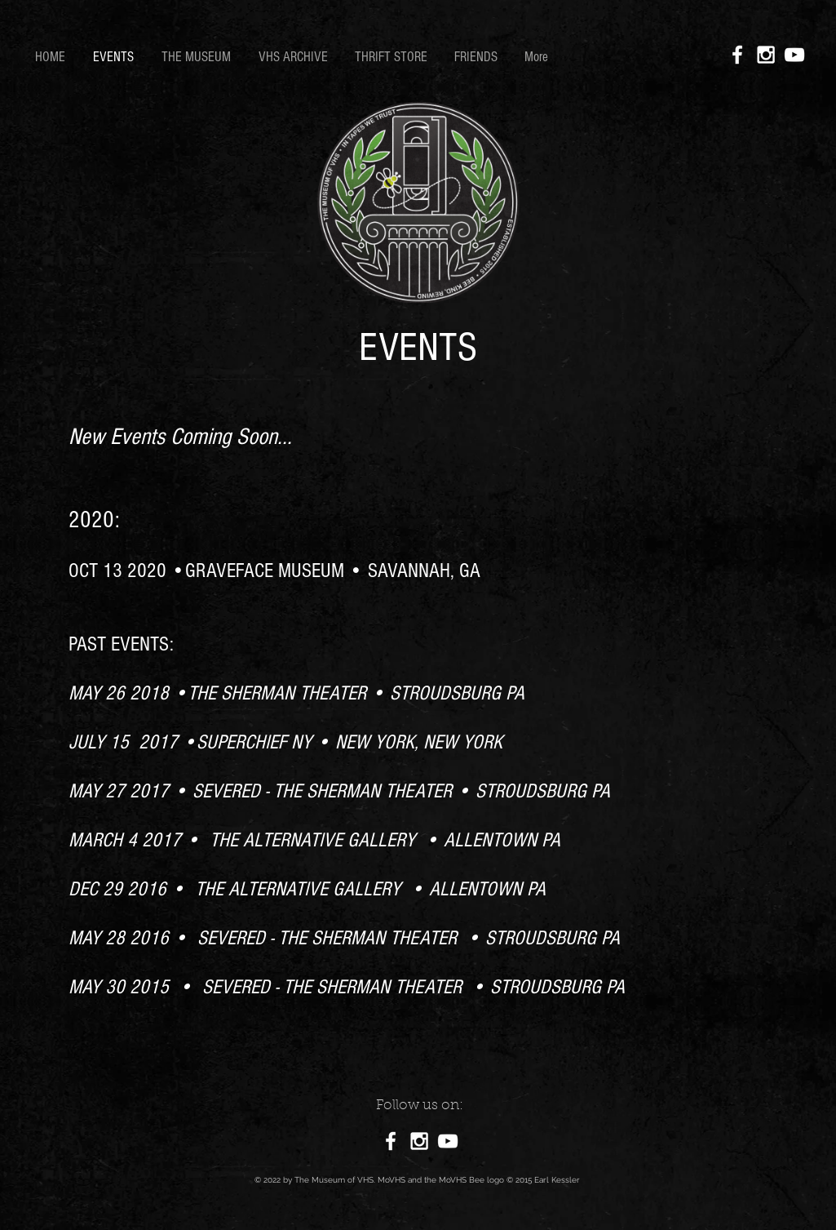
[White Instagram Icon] (766, 54)
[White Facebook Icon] (737, 54)
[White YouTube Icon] (794, 54)
